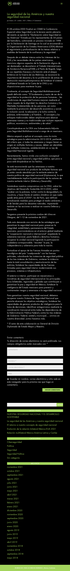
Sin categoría (13, 458)
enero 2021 (12, 507)
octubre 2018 (13, 550)
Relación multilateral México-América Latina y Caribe (32, 433)
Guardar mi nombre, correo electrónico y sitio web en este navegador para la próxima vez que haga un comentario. (34, 382)
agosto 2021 (13, 479)
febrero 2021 (13, 503)
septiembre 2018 (15, 554)
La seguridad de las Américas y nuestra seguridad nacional (35, 421)
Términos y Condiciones (49, 568)
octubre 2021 (13, 471)
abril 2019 (12, 542)
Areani (11, 20)
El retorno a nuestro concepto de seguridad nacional (32, 425)
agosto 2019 (13, 530)
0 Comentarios (37, 20)
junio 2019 (12, 534)
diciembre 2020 (14, 511)
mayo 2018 (12, 558)
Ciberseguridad (14, 442)
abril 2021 (12, 495)
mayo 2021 (12, 491)
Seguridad (12, 450)
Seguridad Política (15, 454)
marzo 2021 (13, 499)
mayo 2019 (12, 538)
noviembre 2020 (15, 515)
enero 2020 (12, 526)
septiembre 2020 (15, 518)
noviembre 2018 (15, 546)
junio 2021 (12, 487)
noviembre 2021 (15, 467)
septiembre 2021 (15, 475)
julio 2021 (12, 483)
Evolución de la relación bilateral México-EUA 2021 (31, 429)
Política (29, 20)
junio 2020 (12, 522)
